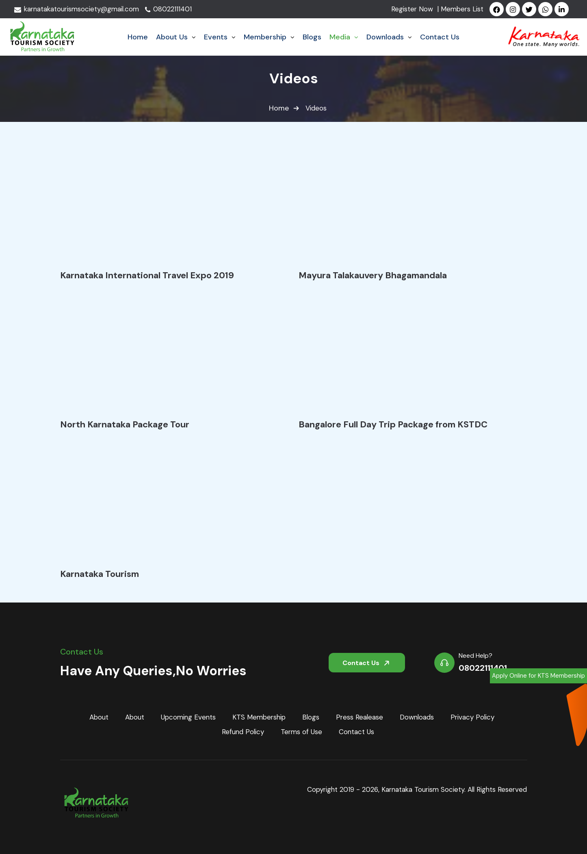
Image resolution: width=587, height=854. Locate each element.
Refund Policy (242, 732)
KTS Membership (258, 717)
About (95, 717)
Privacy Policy (475, 717)
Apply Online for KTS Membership (538, 676)
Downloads (419, 717)
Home (279, 108)
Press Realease (361, 717)
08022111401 (172, 9)
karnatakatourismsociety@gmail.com (78, 9)
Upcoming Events (186, 717)
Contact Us (367, 661)
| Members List (460, 9)
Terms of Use (301, 732)
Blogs (312, 717)
